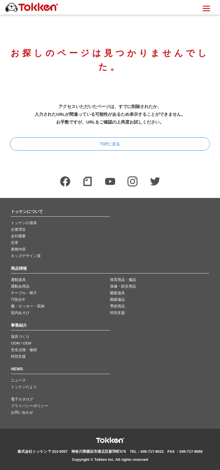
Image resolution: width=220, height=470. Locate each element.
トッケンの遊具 (24, 223)
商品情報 (19, 268)
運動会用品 (20, 286)
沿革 (14, 242)
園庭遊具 (117, 293)
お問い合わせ (22, 412)
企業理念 (18, 229)
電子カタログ (22, 399)
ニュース (18, 380)
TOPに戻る (110, 144)
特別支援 (117, 313)
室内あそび (20, 313)
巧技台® (18, 299)
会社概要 (18, 236)
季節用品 (117, 306)
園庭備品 (117, 299)
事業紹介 (19, 325)
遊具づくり (20, 336)
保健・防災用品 (123, 286)
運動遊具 (18, 280)
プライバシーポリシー (29, 406)
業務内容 (18, 249)
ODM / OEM (21, 343)
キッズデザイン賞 (26, 256)
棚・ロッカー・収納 (27, 306)
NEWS (17, 369)
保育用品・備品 (123, 280)
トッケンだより (24, 387)
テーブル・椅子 (24, 293)
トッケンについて (27, 211)
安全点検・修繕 (24, 350)
